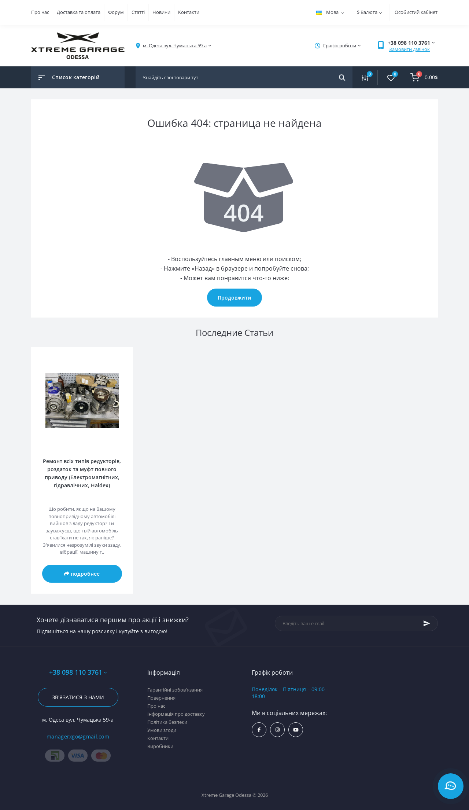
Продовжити (234, 297)
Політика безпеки (167, 722)
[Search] (342, 77)
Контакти (188, 12)
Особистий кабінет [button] (416, 12)
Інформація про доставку (176, 714)
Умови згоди (161, 730)
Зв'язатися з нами (78, 697)
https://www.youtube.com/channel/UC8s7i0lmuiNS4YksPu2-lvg (296, 729)
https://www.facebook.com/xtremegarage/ (259, 729)
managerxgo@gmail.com (78, 736)
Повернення (161, 697)
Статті (138, 12)
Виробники (160, 746)
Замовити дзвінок (409, 49)
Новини (161, 12)
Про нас (40, 12)
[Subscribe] (427, 623)
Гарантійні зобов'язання (175, 689)
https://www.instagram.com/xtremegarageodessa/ (278, 729)
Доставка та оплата (78, 12)
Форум (116, 12)
